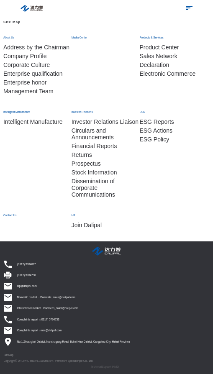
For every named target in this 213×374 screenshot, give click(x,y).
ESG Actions (155, 130)
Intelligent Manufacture (16, 111)
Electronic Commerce (167, 73)
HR (73, 215)
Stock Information (94, 172)
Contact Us (9, 215)
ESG (142, 111)
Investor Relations (82, 111)
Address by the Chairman (36, 47)
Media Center (79, 37)
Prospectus (86, 163)
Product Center (159, 47)
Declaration (154, 64)
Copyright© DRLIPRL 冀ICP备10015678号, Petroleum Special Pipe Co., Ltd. (48, 360)
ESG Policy (154, 139)
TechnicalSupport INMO (105, 366)
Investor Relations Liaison (105, 121)
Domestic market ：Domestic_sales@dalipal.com (46, 297)
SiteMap (8, 355)
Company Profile (25, 56)
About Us (8, 37)
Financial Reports (94, 146)
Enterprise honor (25, 82)
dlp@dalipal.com (27, 285)
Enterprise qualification (33, 73)
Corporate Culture (26, 64)
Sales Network (158, 56)
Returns (82, 154)
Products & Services (151, 37)
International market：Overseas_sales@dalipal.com (47, 308)
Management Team (28, 91)
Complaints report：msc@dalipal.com (39, 330)
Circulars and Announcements (93, 134)
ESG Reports (156, 121)
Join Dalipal (87, 225)
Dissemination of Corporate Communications (93, 188)
